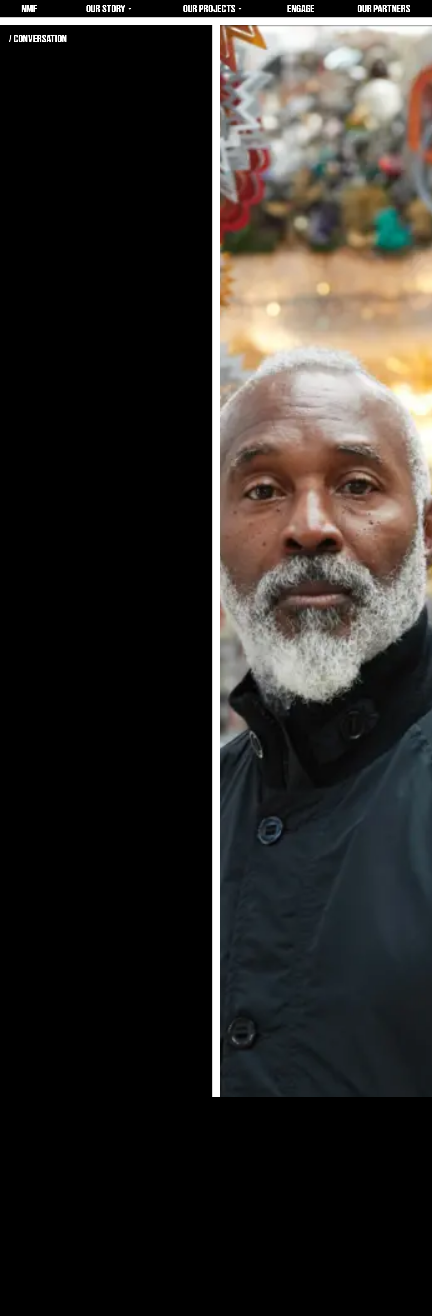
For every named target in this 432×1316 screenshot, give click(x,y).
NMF (30, 9)
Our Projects (213, 9)
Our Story (110, 9)
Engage (301, 9)
